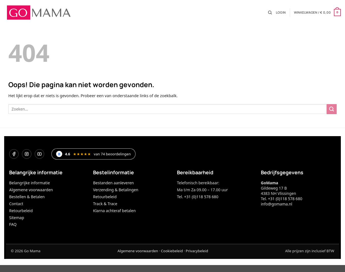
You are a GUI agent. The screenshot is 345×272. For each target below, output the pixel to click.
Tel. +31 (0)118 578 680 (197, 196)
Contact (16, 203)
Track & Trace (105, 203)
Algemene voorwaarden (31, 189)
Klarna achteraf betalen (114, 210)
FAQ (13, 224)
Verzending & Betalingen (115, 189)
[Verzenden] (332, 109)
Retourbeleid (21, 210)
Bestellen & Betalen (27, 196)
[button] (281, 12)
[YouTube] (39, 154)
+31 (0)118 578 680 (285, 198)
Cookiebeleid (172, 250)
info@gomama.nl (276, 204)
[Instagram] (26, 154)
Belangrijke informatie (29, 182)
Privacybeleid (197, 250)
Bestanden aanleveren (113, 182)
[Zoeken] (270, 13)
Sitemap (16, 217)
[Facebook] (14, 154)
